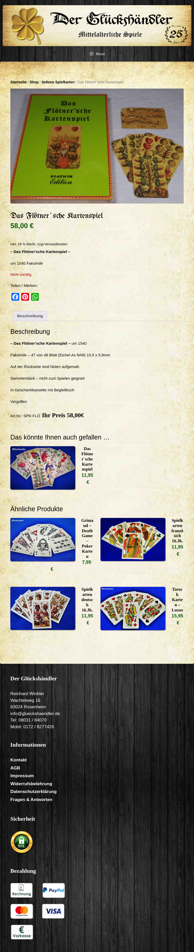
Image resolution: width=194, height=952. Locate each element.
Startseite (18, 82)
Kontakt (18, 760)
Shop (34, 82)
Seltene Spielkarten (57, 82)
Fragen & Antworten (31, 799)
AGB (15, 768)
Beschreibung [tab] (30, 316)
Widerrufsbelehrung (31, 783)
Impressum (22, 775)
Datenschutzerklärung (33, 791)
